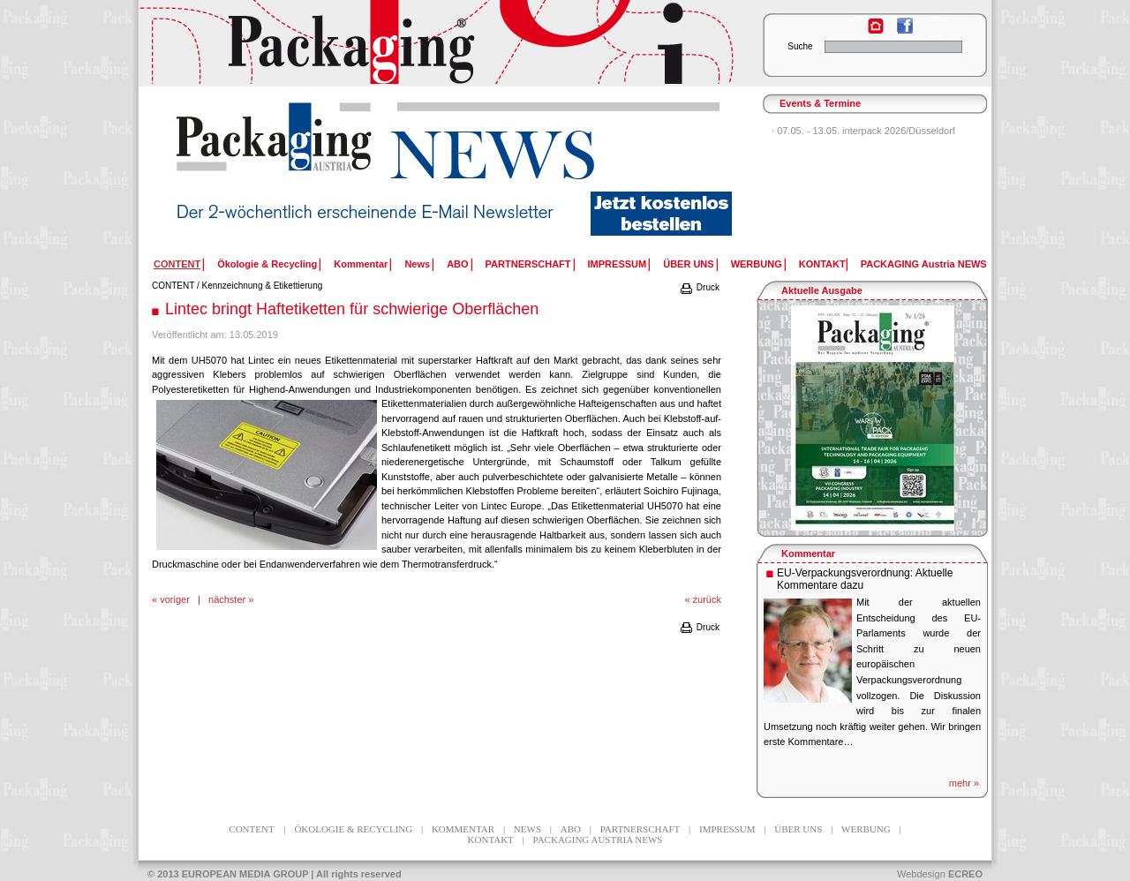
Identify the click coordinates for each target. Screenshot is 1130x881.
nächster (226, 599)
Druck (699, 287)
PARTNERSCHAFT (528, 264)
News (417, 264)
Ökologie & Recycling (267, 264)
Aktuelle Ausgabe (822, 290)
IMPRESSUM (617, 264)
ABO (457, 264)
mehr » (964, 783)
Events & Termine (820, 103)
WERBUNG (756, 264)
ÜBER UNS (688, 264)
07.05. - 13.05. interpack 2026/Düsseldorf (866, 130)
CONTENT (173, 285)
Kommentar (361, 264)
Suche (799, 46)
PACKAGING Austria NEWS (924, 264)
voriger (175, 599)
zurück (707, 599)
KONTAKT (822, 264)
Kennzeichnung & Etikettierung (262, 285)
